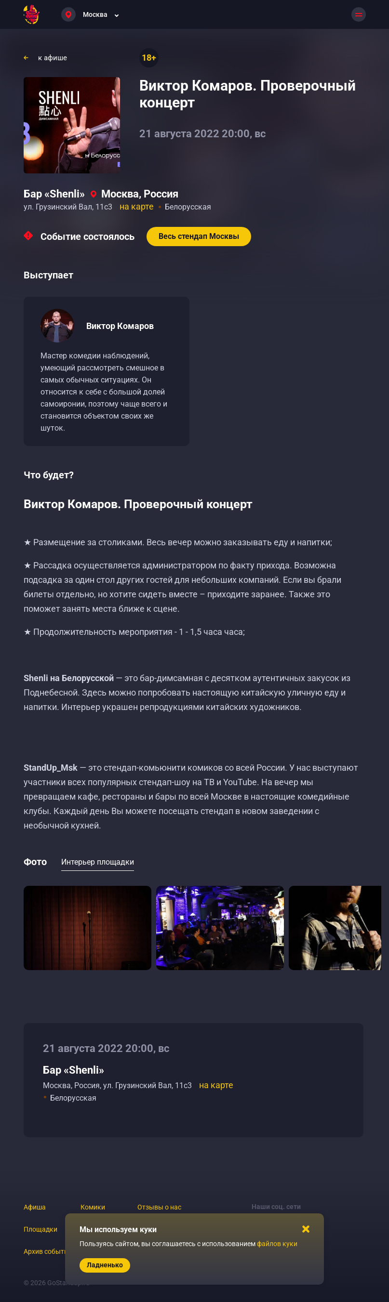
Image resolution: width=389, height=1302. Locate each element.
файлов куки (277, 1244)
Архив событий (48, 1251)
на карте (137, 206)
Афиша (35, 1207)
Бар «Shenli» (54, 194)
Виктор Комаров (120, 326)
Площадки (40, 1229)
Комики (92, 1207)
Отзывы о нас (159, 1207)
